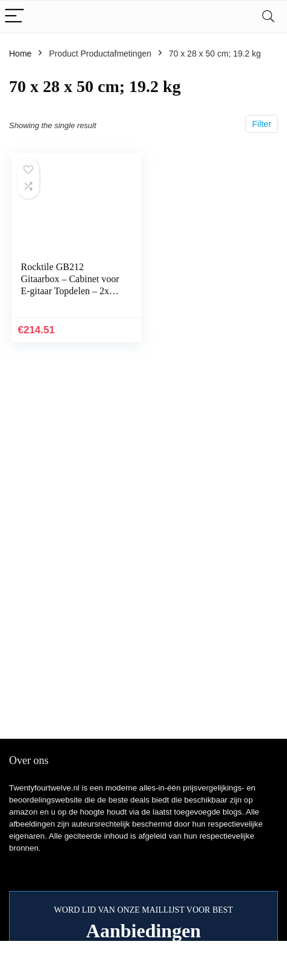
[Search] (268, 16)
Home (20, 53)
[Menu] (14, 16)
